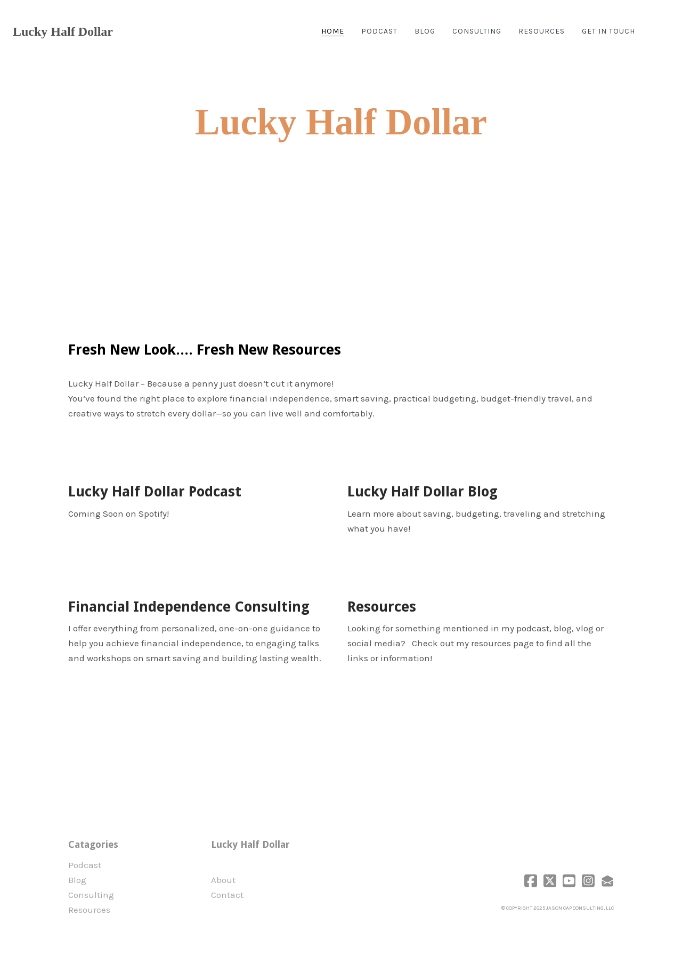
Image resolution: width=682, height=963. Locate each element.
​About (223, 879)
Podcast (84, 865)
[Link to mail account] (607, 880)
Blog (77, 879)
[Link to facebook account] (530, 880)
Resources (89, 909)
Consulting (91, 894)
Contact (227, 894)
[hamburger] (126, 31)
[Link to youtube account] (569, 880)
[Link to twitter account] (549, 880)
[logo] (63, 31)
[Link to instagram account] (588, 880)
